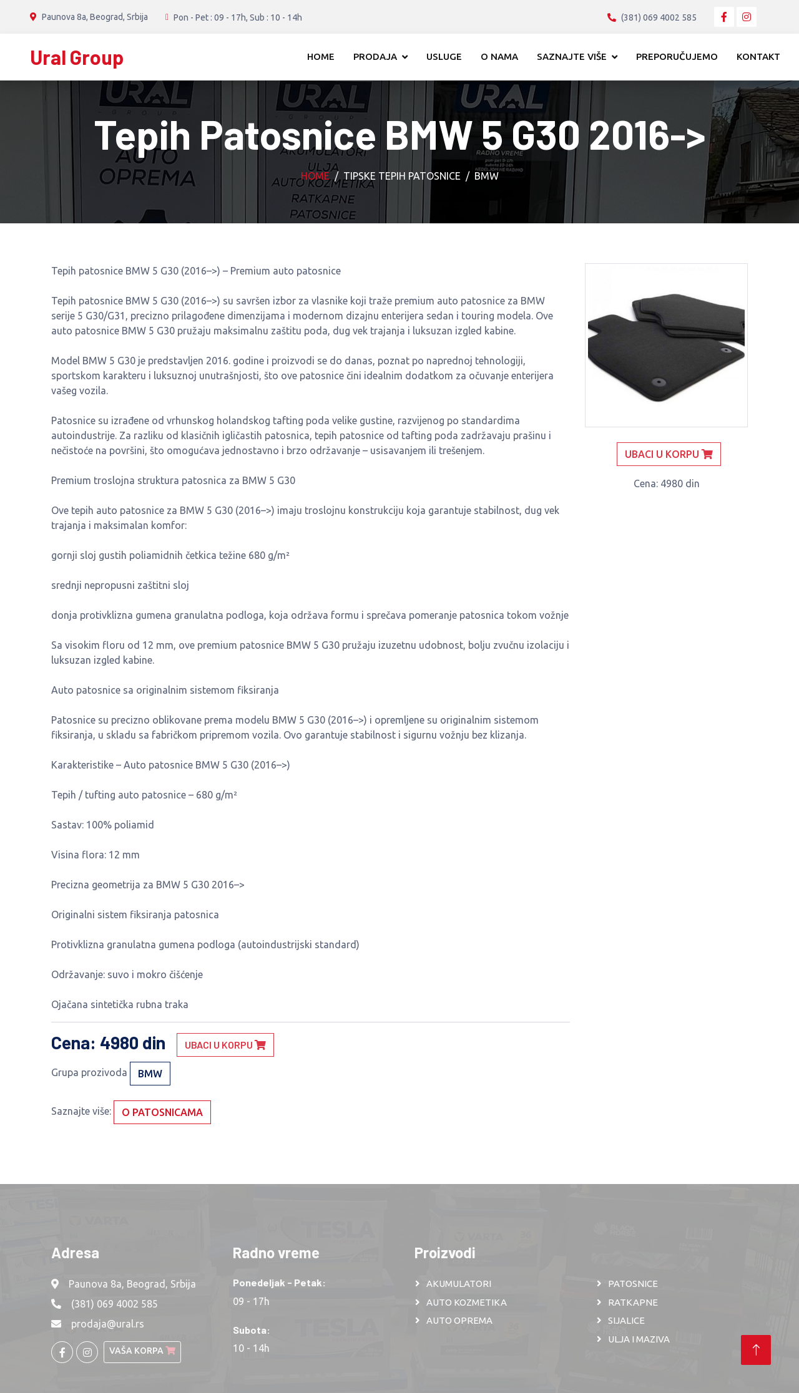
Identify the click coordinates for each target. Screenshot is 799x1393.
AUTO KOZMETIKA (466, 1302)
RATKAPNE (633, 1302)
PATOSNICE (633, 1283)
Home (321, 56)
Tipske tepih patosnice (402, 176)
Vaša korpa (142, 1351)
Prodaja (375, 56)
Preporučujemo (677, 56)
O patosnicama (162, 1112)
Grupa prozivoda (89, 1072)
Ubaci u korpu (225, 1045)
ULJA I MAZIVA (639, 1339)
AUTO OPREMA (459, 1320)
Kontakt (758, 56)
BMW (486, 176)
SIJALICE (626, 1320)
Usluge (444, 56)
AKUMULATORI (458, 1283)
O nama (499, 56)
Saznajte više (572, 56)
